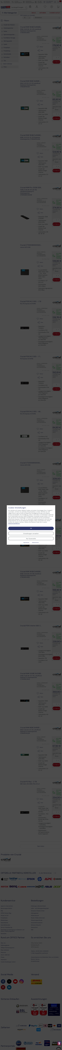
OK (31, 528)
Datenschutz (35, 542)
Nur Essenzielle (31, 538)
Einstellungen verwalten (31, 533)
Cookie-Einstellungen (17, 508)
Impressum (26, 542)
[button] (59, 1043)
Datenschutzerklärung (14, 523)
